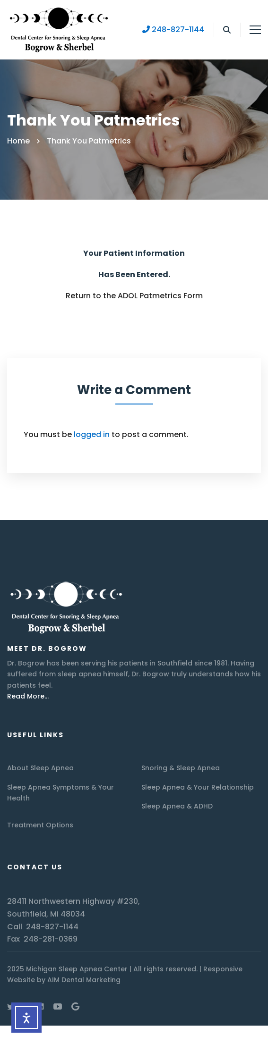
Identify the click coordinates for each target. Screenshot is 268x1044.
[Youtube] (58, 1006)
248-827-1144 (173, 29)
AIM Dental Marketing (84, 980)
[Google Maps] (75, 1006)
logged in (92, 434)
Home (18, 140)
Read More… (28, 696)
